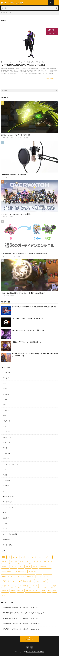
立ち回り (53, 33)
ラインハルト (7, 480)
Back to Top (29, 640)
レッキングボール (8, 496)
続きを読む (50, 78)
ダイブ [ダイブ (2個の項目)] (35, 566)
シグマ (5, 389)
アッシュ (6, 394)
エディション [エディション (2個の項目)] (24, 562)
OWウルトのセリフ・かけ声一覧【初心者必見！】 (17, 135)
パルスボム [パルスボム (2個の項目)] (30, 576)
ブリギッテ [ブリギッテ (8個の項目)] (47, 576)
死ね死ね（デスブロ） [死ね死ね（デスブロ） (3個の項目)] (33, 590)
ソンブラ (6, 378)
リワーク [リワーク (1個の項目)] (34, 586)
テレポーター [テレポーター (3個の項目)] (6, 571)
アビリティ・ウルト (9, 137)
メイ (4, 469)
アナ (4, 405)
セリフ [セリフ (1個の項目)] (28, 566)
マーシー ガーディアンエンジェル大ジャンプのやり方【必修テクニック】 (24, 253)
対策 (4, 216)
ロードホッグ (7, 502)
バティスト (6, 442)
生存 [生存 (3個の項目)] (49, 590)
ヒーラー (23, 62)
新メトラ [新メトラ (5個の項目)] (20, 590)
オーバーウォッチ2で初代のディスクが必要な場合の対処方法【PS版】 (34, 307)
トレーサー (6, 372)
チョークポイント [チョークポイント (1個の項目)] (45, 566)
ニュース (6, 399)
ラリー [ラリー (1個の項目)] (15, 586)
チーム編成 (9, 216)
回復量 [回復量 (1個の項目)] (13, 590)
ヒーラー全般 (7, 545)
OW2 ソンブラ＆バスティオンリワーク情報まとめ (28, 330)
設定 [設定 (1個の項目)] (3, 595)
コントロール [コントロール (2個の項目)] (48, 562)
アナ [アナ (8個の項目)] (40, 557)
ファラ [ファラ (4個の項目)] (39, 576)
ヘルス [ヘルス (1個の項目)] (14, 581)
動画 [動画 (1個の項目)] (54, 586)
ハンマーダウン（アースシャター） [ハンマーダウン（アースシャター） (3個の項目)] (13, 576)
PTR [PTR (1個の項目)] (9, 557)
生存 (32, 62)
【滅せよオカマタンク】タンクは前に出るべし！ (27, 342)
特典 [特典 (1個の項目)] (43, 590)
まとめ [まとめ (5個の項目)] (23, 557)
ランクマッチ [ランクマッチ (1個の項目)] (24, 586)
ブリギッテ (6, 453)
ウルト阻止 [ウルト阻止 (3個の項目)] (14, 562)
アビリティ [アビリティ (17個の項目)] (47, 557)
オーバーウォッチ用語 (21, 137)
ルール (5, 529)
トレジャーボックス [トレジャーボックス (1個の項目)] (19, 571)
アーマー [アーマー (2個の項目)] (5, 562)
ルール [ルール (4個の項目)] (42, 586)
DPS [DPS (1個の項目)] (3, 557)
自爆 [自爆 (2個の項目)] (54, 590)
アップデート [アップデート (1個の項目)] (32, 557)
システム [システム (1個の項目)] (5, 566)
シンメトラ (6, 410)
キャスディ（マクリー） (11, 464)
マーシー (5, 256)
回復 (28, 62)
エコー (5, 383)
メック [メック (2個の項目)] (37, 581)
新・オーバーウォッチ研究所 (35, 652)
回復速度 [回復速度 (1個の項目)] (5, 590)
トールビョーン (8, 432)
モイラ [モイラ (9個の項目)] (44, 581)
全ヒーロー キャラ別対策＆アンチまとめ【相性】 (16, 214)
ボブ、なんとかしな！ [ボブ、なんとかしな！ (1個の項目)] (26, 581)
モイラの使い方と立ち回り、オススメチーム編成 (23, 65)
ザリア (5, 415)
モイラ (52, 30)
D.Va (4, 426)
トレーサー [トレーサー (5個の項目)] (32, 571)
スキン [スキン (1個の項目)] (21, 566)
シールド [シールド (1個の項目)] (13, 566)
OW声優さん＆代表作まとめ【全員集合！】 (15, 174)
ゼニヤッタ (6, 421)
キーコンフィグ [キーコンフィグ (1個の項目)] (36, 562)
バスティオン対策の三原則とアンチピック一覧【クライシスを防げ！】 (23, 293)
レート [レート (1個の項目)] (48, 586)
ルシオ (5, 491)
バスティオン (7, 295)
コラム (5, 177)
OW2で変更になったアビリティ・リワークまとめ (27, 318)
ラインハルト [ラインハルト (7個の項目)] (6, 586)
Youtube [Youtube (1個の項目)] (15, 557)
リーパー (6, 485)
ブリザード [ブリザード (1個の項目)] (5, 581)
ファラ (5, 448)
